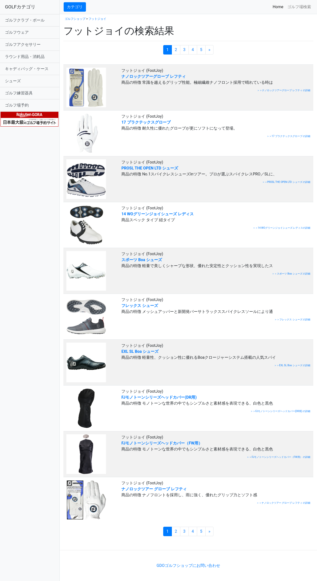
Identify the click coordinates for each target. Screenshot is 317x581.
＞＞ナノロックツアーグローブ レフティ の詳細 (283, 90)
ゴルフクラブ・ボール (25, 20)
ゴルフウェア (17, 32)
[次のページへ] (209, 50)
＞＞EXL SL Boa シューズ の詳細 (292, 365)
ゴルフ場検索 (299, 6)
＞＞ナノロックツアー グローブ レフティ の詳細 (283, 502)
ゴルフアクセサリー (23, 44)
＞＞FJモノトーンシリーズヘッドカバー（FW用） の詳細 (278, 457)
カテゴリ (75, 6)
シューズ (13, 81)
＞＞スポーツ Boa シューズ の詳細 (291, 273)
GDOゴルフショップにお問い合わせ (188, 565)
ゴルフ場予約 (17, 105)
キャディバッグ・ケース (27, 68)
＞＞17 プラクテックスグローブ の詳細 (288, 136)
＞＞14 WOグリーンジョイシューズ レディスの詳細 (281, 227)
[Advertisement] (121, 542)
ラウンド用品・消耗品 (25, 56)
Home (279, 6)
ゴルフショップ (75, 19)
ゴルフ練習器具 (19, 93)
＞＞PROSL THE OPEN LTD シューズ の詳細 (286, 182)
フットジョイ (97, 19)
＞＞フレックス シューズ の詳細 (292, 319)
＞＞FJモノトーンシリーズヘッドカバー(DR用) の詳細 (280, 411)
